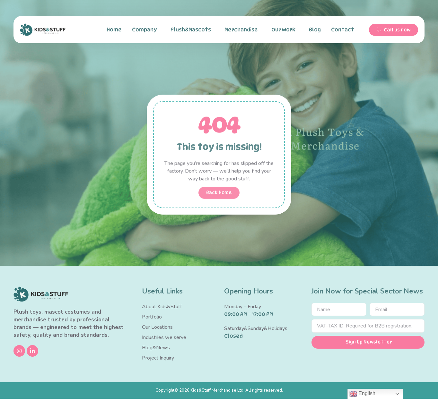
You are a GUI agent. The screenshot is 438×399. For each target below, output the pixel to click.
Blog (315, 30)
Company (146, 30)
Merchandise (242, 30)
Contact (344, 30)
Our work (285, 30)
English (362, 394)
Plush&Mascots (192, 30)
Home (114, 30)
